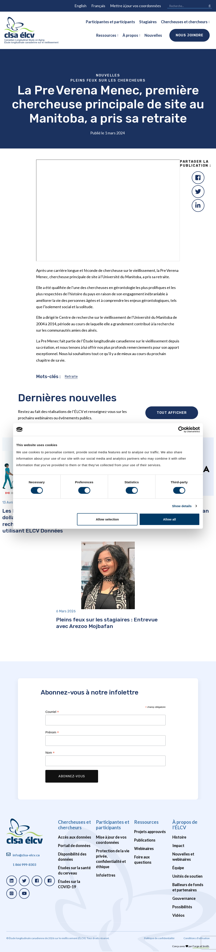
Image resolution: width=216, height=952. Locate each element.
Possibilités (182, 906)
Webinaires (144, 848)
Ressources (106, 35)
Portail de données (74, 845)
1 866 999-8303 (24, 864)
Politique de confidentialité (159, 938)
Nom (49, 752)
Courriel (52, 712)
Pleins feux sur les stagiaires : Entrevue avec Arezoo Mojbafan (107, 622)
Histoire (179, 837)
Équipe (178, 867)
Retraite (71, 377)
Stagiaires (148, 21)
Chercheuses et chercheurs (184, 21)
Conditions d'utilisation (197, 938)
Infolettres (105, 875)
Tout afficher (172, 413)
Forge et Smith (201, 946)
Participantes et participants (110, 21)
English (80, 5)
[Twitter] (198, 191)
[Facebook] (198, 177)
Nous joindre (189, 35)
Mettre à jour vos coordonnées (135, 5)
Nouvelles (153, 35)
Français (98, 5)
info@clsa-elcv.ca (26, 855)
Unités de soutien (187, 876)
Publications (144, 840)
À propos (130, 35)
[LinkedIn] (198, 205)
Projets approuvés (150, 831)
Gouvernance (184, 898)
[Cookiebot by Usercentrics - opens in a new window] (181, 429)
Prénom (52, 732)
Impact (178, 845)
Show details (182, 506)
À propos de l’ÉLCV (184, 824)
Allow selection (107, 519)
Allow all (169, 519)
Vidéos (178, 915)
